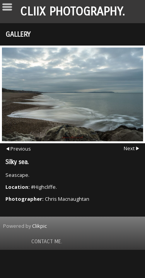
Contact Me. (46, 241)
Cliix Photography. (72, 12)
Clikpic (39, 225)
